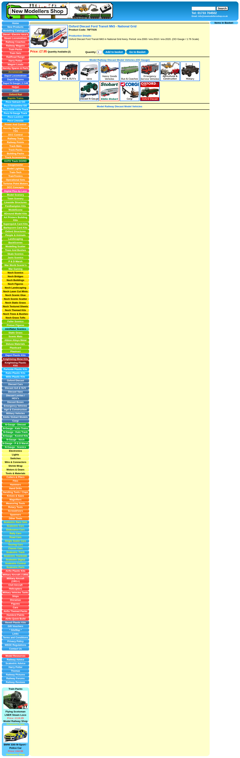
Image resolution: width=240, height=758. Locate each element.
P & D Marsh (21, 443)
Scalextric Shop (15, 754)
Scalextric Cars (15, 724)
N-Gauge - (8, 443)
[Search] (204, 9)
